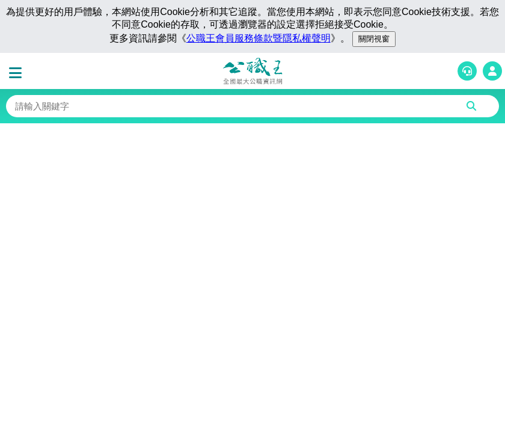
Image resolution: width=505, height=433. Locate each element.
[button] (18, 73)
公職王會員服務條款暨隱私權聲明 (258, 38)
